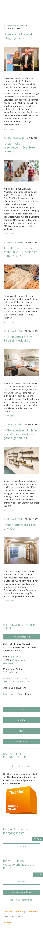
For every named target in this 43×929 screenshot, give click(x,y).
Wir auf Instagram (21, 636)
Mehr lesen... (10, 129)
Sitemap (7, 914)
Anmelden (7, 922)
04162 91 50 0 (18, 659)
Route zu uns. (9, 694)
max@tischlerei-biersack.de (16, 678)
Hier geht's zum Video (21, 766)
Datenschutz (19, 911)
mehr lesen (21, 846)
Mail (21, 709)
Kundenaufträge (13, 242)
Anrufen (21, 720)
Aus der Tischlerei (14, 25)
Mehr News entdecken (22, 892)
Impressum (8, 911)
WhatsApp (8, 662)
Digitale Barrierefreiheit (21, 899)
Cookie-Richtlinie (31, 911)
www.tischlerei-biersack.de (16, 681)
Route (21, 730)
